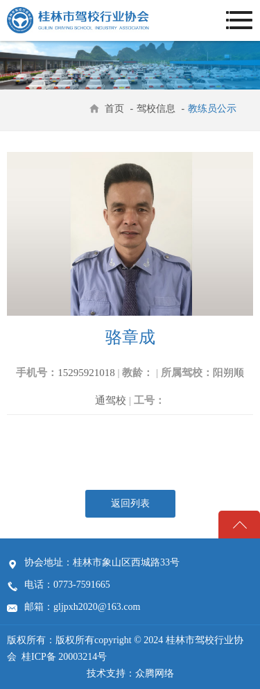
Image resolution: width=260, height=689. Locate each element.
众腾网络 (154, 673)
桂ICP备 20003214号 (64, 657)
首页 (114, 108)
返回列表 (130, 503)
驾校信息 (157, 108)
